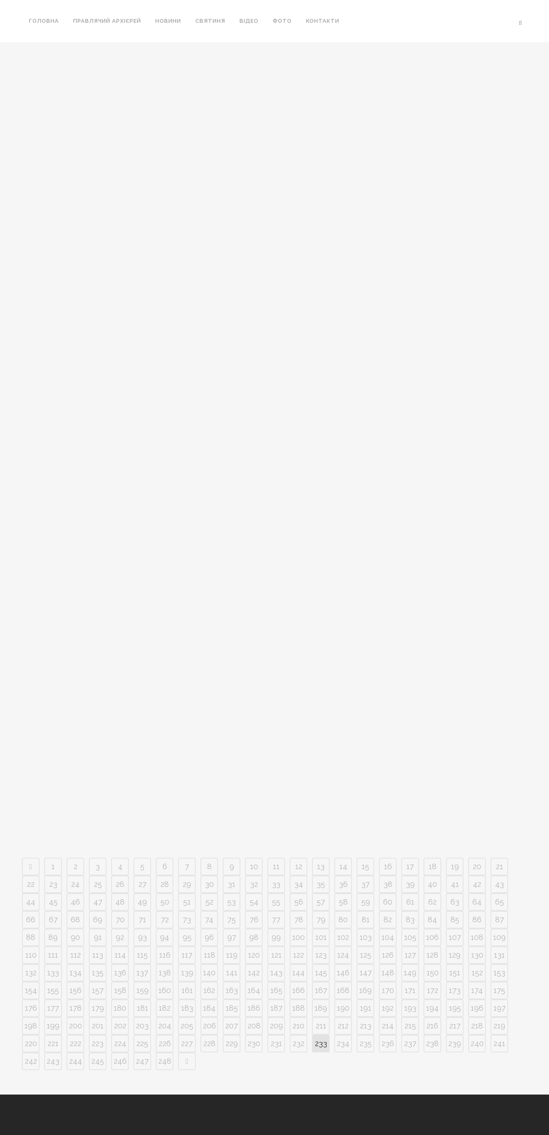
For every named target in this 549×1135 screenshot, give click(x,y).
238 (432, 1043)
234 (343, 1043)
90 (75, 937)
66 (30, 919)
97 (231, 937)
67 (53, 919)
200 (75, 1025)
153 (499, 972)
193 (410, 1008)
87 (499, 919)
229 (232, 1043)
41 (455, 884)
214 (388, 1025)
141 (231, 972)
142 (254, 972)
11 (276, 866)
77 (276, 919)
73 (187, 919)
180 (120, 1008)
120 (254, 954)
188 (298, 1008)
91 (98, 937)
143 (276, 972)
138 (165, 972)
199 (53, 1025)
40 (432, 884)
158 (120, 990)
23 (53, 884)
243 (53, 1061)
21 (499, 866)
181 (142, 1008)
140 (209, 972)
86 (477, 919)
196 (477, 1008)
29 (187, 884)
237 (410, 1043)
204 (164, 1025)
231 (276, 1043)
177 (53, 1008)
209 (276, 1025)
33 (276, 884)
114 (120, 954)
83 (410, 919)
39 (410, 884)
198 (30, 1025)
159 (142, 990)
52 (209, 901)
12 (298, 866)
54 (254, 901)
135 (98, 972)
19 (455, 866)
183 (187, 1008)
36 (343, 884)
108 (477, 937)
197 (499, 1008)
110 (31, 954)
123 (321, 954)
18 (433, 866)
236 (387, 1043)
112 (75, 954)
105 (410, 937)
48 (120, 901)
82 (388, 919)
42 (477, 884)
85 (454, 919)
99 (276, 937)
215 (410, 1025)
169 (365, 990)
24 (75, 884)
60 (387, 901)
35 (321, 884)
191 (365, 1008)
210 (298, 1025)
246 (120, 1061)
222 (75, 1043)
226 (165, 1043)
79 (321, 919)
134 (75, 972)
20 (477, 866)
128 (432, 954)
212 (343, 1025)
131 (499, 954)
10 (254, 866)
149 (410, 972)
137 (142, 972)
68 (75, 919)
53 (231, 901)
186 (254, 1008)
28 (164, 884)
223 (98, 1043)
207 (231, 1025)
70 (120, 919)
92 (120, 937)
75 (231, 919)
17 (410, 866)
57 (321, 901)
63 (454, 901)
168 (343, 990)
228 (209, 1043)
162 (209, 990)
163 (232, 990)
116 (165, 954)
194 (432, 1008)
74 (209, 919)
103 (366, 937)
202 (120, 1025)
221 (53, 1043)
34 (298, 884)
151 (454, 972)
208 (254, 1025)
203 (142, 1025)
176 (31, 1008)
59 (365, 901)
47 (97, 901)
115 (142, 954)
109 (499, 937)
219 (499, 1025)
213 (365, 1025)
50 (164, 901)
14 (343, 866)
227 (187, 1043)
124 (343, 954)
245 (97, 1061)
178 (75, 1008)
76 (254, 919)
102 (343, 937)
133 (53, 972)
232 (298, 1043)
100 (298, 937)
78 (298, 919)
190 (343, 1008)
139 (187, 972)
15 (365, 866)
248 (164, 1061)
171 (410, 990)
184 (209, 1008)
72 (165, 919)
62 (432, 901)
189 (320, 1008)
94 (164, 937)
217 (455, 1025)
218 (477, 1025)
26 (120, 884)
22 (31, 884)
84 (432, 919)
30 (209, 884)
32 (254, 884)
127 (410, 954)
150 (432, 972)
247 (142, 1061)
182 (165, 1008)
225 (142, 1043)
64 (477, 901)
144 (298, 972)
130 (477, 954)
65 (499, 901)
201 (98, 1025)
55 (276, 901)
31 (231, 884)
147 (366, 972)
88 (30, 937)
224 (120, 1043)
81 (366, 919)
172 (432, 990)
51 (187, 901)
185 (232, 1008)
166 (298, 990)
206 (209, 1025)
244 (75, 1061)
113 (97, 954)
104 (387, 937)
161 (187, 990)
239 (454, 1043)
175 (499, 990)
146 (343, 972)
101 (321, 937)
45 (53, 901)
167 (321, 990)
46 (75, 901)
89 (53, 937)
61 (410, 901)
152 (477, 972)
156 (75, 990)
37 (365, 884)
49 (142, 901)
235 (366, 1043)
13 (321, 866)
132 (31, 972)
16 (388, 866)
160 (164, 990)
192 (388, 1008)
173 (455, 990)
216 (432, 1025)
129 (455, 954)
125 (365, 954)
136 (120, 972)
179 (98, 1008)
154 (31, 990)
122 (298, 954)
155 (53, 990)
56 (298, 901)
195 (455, 1008)
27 (143, 884)
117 (186, 954)
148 (387, 972)
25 (98, 884)
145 (321, 972)
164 (254, 990)
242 (31, 1061)
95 (187, 937)
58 (343, 901)
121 (276, 954)
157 (98, 990)
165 (276, 990)
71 (142, 919)
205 (187, 1025)
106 (432, 937)
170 (388, 990)
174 (477, 990)
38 (388, 884)
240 (477, 1043)
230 (254, 1043)
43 (499, 884)
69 (97, 919)
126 (388, 954)
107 (455, 937)
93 (142, 937)
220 (31, 1043)
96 (209, 937)
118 (209, 954)
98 (254, 937)
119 (231, 954)
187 (276, 1008)
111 (53, 954)
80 (343, 919)
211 (321, 1025)
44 (30, 901)
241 (499, 1043)
